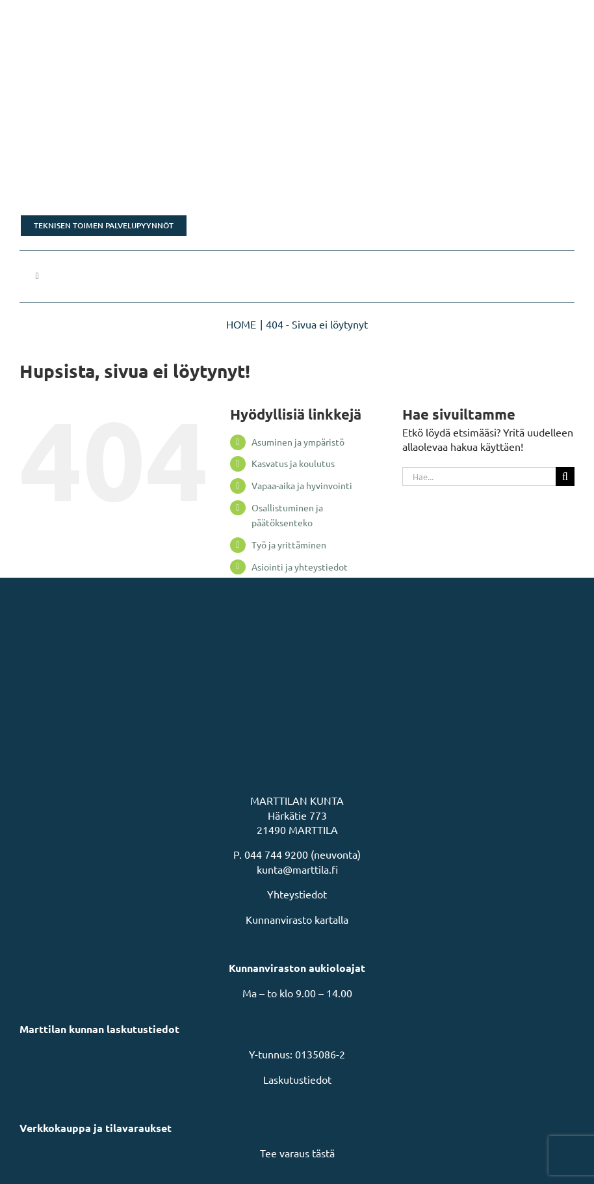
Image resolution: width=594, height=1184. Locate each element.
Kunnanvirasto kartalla (297, 919)
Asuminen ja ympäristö (298, 442)
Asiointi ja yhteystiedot (300, 566)
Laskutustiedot (297, 1079)
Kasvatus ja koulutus (293, 463)
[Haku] (565, 476)
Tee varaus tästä (297, 1152)
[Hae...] (479, 476)
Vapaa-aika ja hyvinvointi (302, 485)
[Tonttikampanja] (297, 176)
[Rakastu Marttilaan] (297, 107)
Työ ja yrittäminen (289, 544)
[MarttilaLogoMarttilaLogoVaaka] (116, 18)
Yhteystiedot (297, 893)
